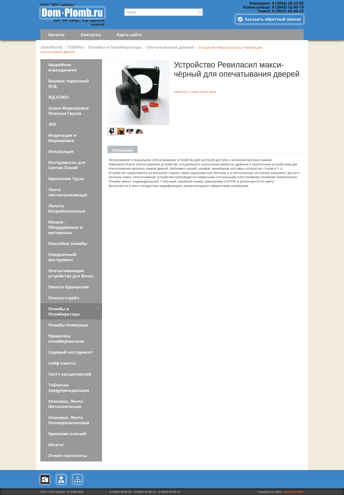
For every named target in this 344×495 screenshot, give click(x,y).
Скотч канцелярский (69, 374)
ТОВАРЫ (75, 47)
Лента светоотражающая (67, 192)
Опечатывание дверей (170, 47)
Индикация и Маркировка (62, 138)
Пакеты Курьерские (68, 286)
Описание (122, 150)
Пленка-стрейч (63, 297)
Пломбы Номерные (68, 325)
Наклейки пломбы (67, 243)
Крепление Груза (66, 178)
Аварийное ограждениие (62, 67)
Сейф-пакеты (62, 363)
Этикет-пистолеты (67, 455)
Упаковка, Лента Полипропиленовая (68, 420)
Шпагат (56, 444)
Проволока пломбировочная (66, 338)
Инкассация (60, 151)
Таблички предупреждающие (68, 387)
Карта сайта (129, 34)
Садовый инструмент (70, 352)
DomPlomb (52, 47)
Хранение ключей (67, 433)
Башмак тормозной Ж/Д (68, 83)
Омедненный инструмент (62, 257)
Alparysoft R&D (294, 492)
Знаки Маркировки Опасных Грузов (68, 110)
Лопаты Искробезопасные (67, 208)
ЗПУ (52, 124)
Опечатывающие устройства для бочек (70, 273)
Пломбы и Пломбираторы (115, 47)
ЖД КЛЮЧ (58, 97)
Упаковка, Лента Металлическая (65, 404)
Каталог (56, 34)
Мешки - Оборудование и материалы (65, 227)
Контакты (91, 34)
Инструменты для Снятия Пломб (67, 165)
